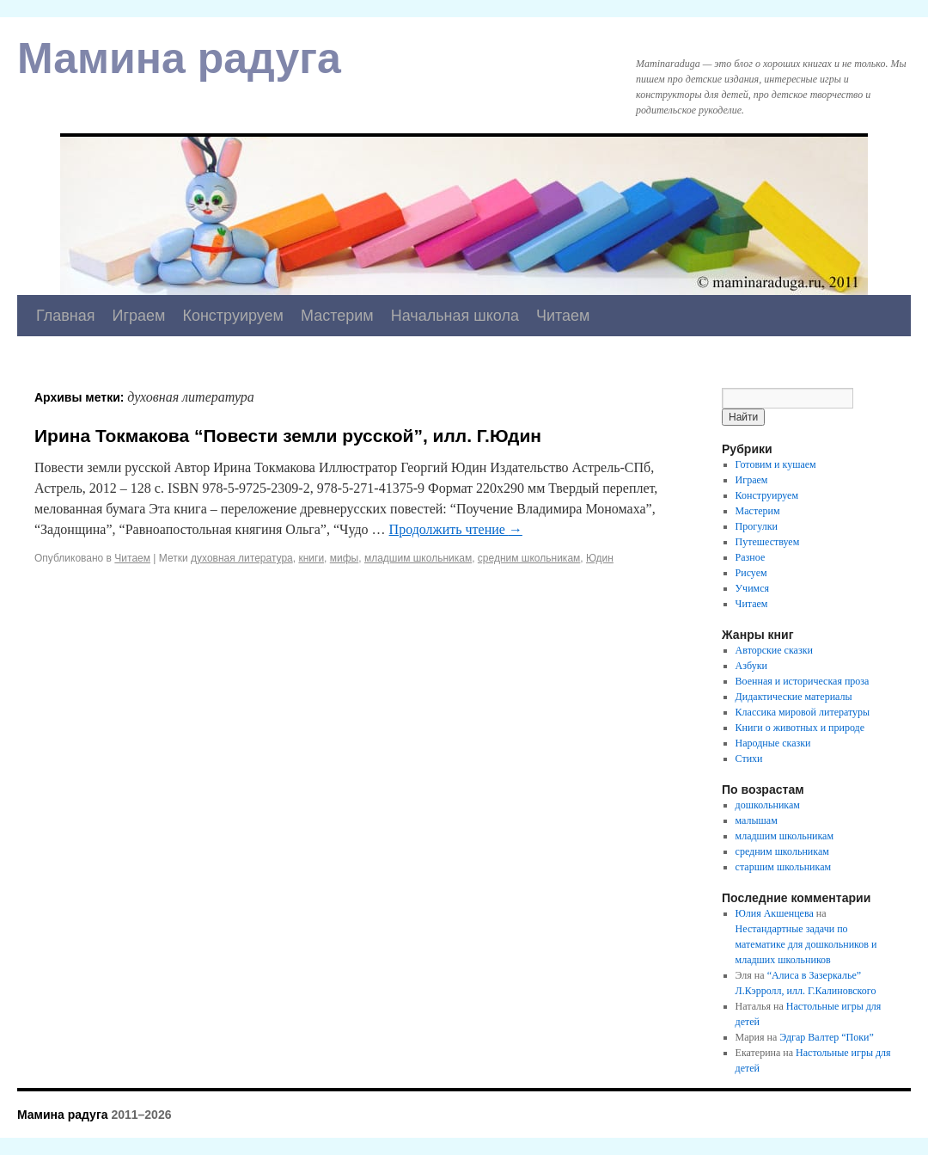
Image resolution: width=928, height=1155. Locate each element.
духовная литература (242, 558)
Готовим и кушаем (776, 464)
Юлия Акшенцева (775, 913)
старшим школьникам (783, 867)
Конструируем (233, 315)
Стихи (749, 759)
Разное (751, 557)
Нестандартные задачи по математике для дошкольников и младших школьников (806, 944)
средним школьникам (529, 558)
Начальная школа (455, 315)
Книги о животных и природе (800, 728)
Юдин (600, 558)
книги (311, 558)
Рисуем (751, 573)
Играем (139, 315)
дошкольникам (768, 805)
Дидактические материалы (794, 697)
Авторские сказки (774, 650)
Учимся (752, 588)
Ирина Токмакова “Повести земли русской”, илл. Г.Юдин (287, 435)
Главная (65, 315)
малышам (757, 820)
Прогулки (757, 526)
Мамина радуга (179, 58)
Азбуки (751, 666)
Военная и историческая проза (803, 681)
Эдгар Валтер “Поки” (826, 1037)
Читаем (563, 315)
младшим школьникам (418, 558)
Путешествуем (768, 542)
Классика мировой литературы (803, 712)
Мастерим (337, 315)
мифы (344, 558)
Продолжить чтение (455, 529)
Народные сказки (773, 743)
